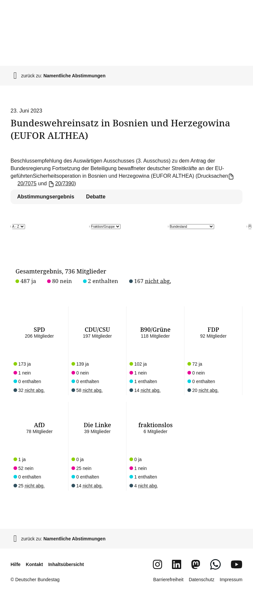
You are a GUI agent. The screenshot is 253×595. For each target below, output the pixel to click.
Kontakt (34, 564)
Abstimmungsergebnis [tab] (45, 196)
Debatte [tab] (95, 196)
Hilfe (15, 564)
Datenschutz (201, 579)
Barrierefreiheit (168, 579)
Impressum (231, 579)
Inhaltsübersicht (66, 564)
